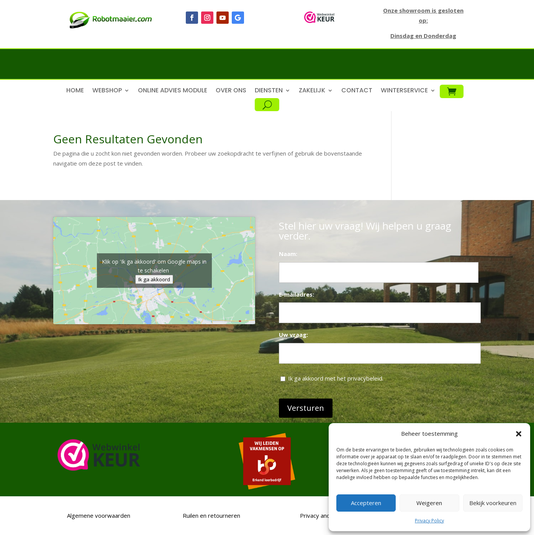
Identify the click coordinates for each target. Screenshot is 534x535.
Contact (356, 91)
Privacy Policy (429, 520)
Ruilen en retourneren (210, 515)
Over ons (231, 91)
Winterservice (404, 91)
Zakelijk (312, 91)
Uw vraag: (293, 334)
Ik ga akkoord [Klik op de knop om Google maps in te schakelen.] (154, 279)
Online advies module (172, 91)
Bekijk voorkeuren (492, 503)
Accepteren (366, 503)
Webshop (107, 91)
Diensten (269, 91)
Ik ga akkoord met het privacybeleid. (335, 378)
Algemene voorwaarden (98, 515)
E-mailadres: (296, 294)
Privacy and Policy (323, 515)
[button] (519, 434)
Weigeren (429, 503)
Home (75, 91)
